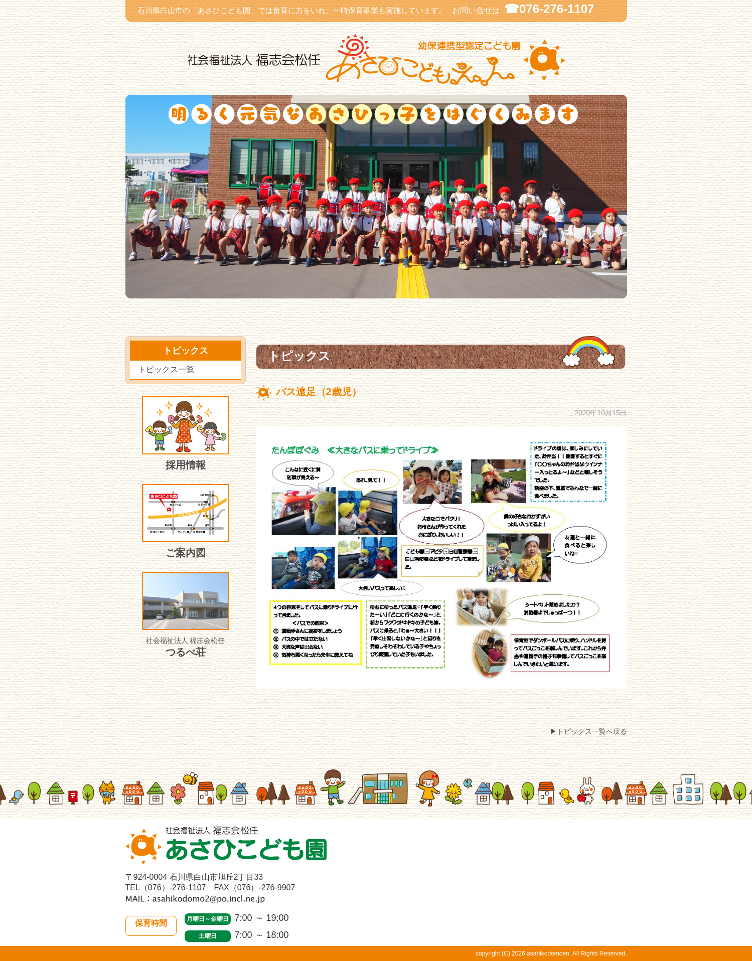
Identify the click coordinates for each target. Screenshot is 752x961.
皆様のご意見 (605, 292)
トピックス (317, 292)
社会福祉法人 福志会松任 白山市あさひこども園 (376, 60)
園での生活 (239, 292)
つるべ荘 (185, 615)
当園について (155, 292)
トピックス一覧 (166, 369)
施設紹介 (533, 292)
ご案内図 (185, 521)
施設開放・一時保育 (458, 292)
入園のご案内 (385, 292)
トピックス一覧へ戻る (592, 731)
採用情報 (185, 433)
